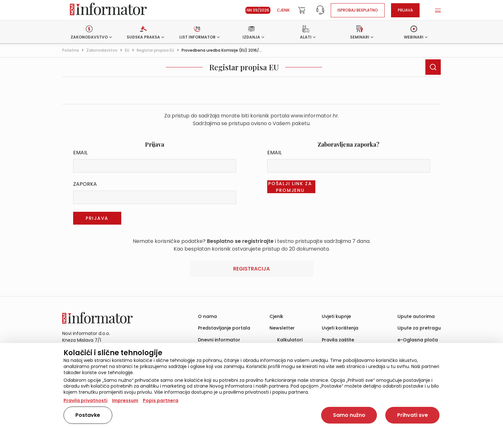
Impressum (125, 400)
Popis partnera (160, 400)
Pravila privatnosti (85, 400)
